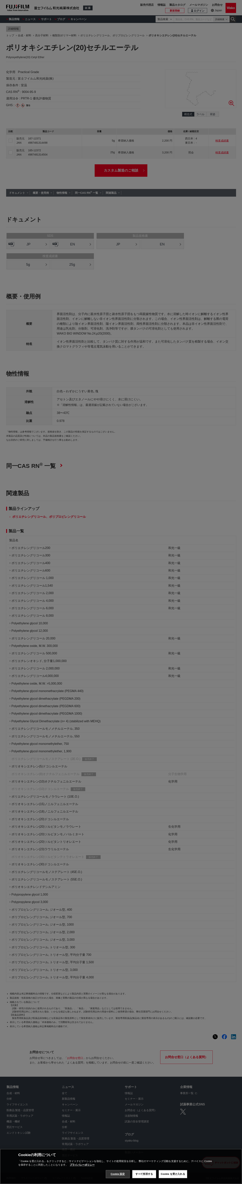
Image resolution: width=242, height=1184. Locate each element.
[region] (121, 1166)
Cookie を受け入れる (173, 1174)
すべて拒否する (144, 1174)
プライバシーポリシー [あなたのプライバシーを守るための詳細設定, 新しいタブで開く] (82, 1164)
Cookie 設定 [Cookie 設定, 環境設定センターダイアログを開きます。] (118, 1174)
